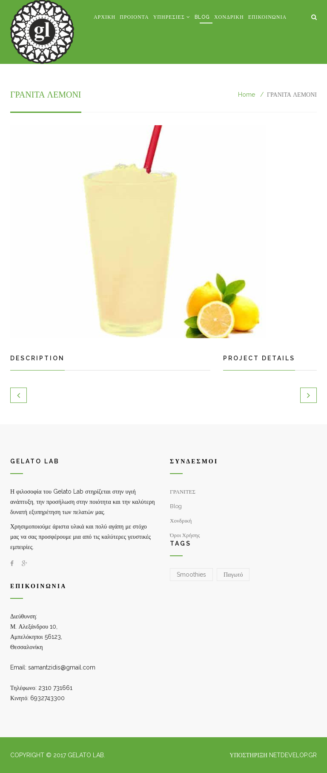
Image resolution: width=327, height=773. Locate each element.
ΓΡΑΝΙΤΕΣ (182, 492)
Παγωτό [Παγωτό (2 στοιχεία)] (233, 574)
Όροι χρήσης (185, 535)
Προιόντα (134, 17)
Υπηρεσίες (169, 17)
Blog (202, 17)
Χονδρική (229, 17)
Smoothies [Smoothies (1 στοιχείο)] (191, 574)
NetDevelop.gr (293, 755)
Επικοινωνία (267, 17)
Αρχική (104, 17)
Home (246, 94)
